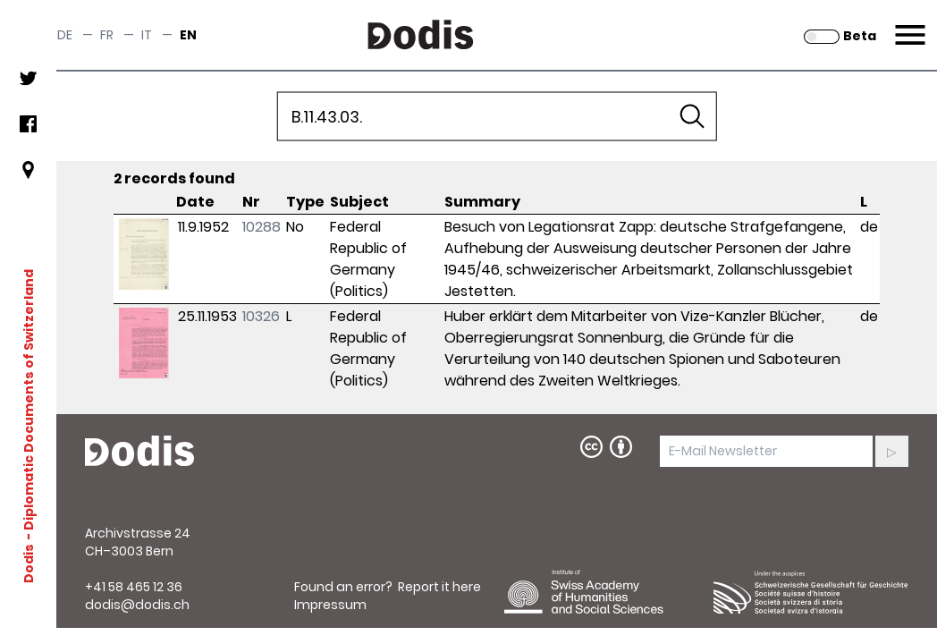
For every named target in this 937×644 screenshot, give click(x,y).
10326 (261, 316)
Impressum (330, 605)
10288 (261, 226)
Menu (908, 24)
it (146, 35)
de (64, 35)
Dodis (29, 562)
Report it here (439, 587)
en (188, 35)
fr (107, 35)
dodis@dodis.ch (137, 605)
